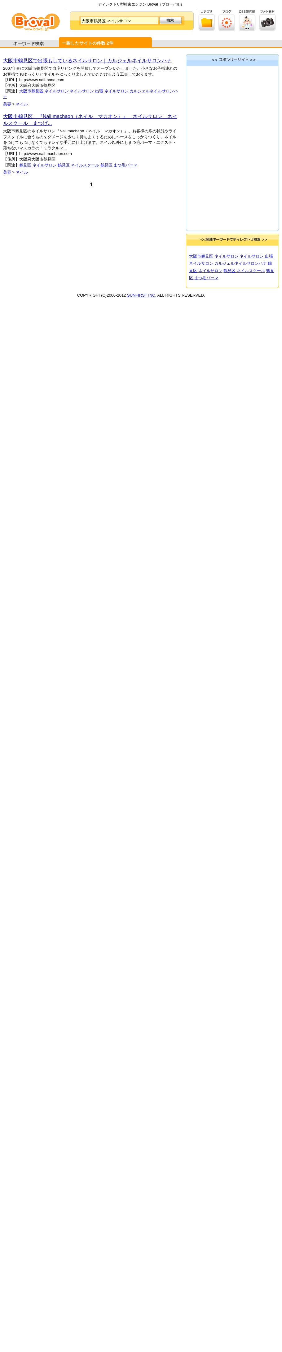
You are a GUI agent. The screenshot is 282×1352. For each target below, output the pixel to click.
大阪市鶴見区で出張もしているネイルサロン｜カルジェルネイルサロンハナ (87, 60)
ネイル (22, 104)
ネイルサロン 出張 (86, 91)
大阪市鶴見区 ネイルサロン (44, 91)
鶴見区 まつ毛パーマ (119, 165)
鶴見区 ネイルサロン (38, 165)
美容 (7, 104)
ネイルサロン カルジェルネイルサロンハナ (228, 263)
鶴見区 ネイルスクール (78, 165)
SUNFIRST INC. (141, 295)
